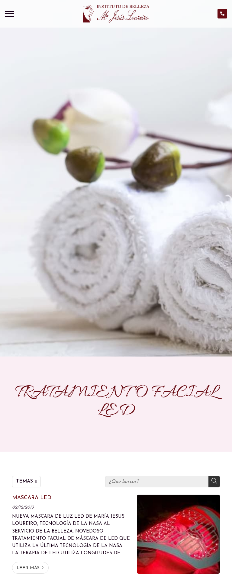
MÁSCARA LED (31, 497)
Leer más (28, 568)
